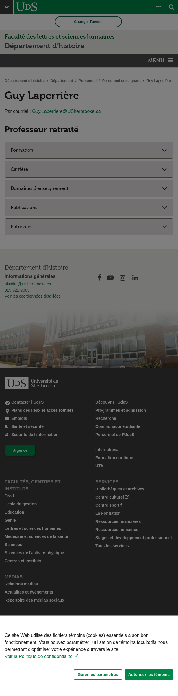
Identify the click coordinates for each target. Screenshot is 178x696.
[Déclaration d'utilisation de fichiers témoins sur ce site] (89, 656)
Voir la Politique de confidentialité (39, 656)
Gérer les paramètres (98, 674)
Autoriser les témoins (149, 674)
